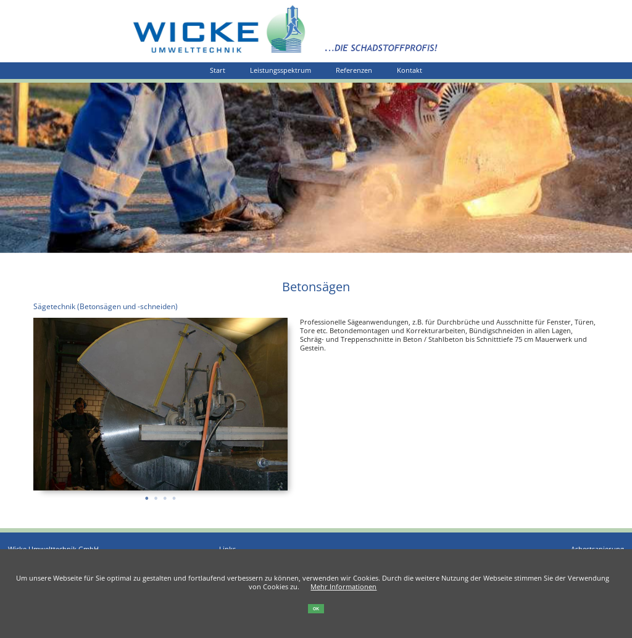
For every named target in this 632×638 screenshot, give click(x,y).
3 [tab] (165, 495)
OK (316, 609)
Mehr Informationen (343, 586)
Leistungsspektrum (280, 70)
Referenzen (354, 70)
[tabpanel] (160, 404)
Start (217, 70)
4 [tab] (174, 495)
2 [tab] (156, 495)
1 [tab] (147, 495)
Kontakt (409, 70)
